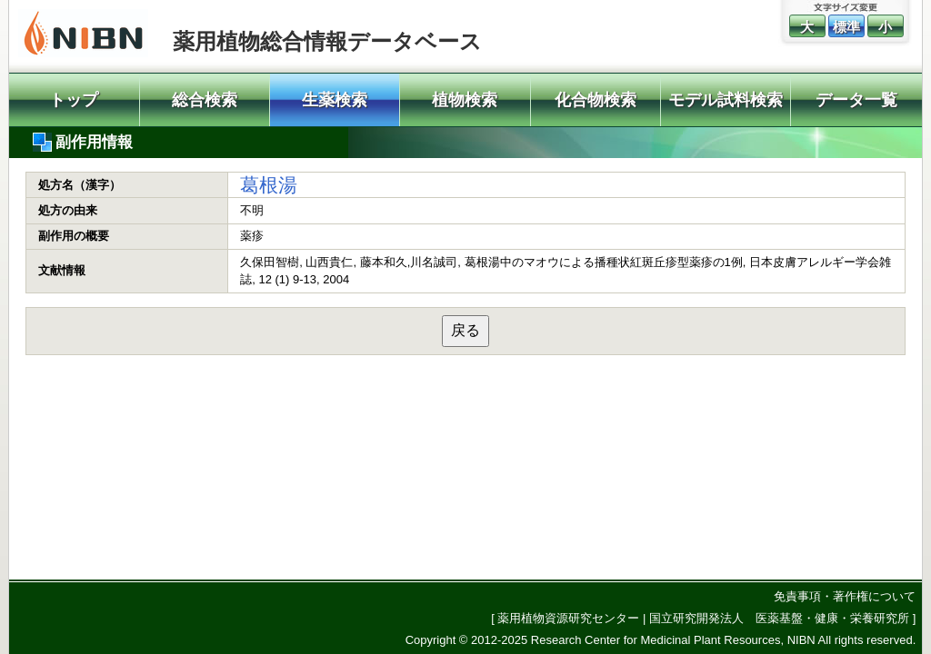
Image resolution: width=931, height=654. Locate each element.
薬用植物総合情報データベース (327, 41)
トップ (73, 100)
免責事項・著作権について (845, 596)
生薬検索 (334, 100)
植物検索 (464, 100)
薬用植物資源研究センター (568, 618)
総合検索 (204, 100)
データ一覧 (856, 100)
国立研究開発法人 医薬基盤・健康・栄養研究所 (779, 618)
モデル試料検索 (725, 100)
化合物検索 (595, 100)
